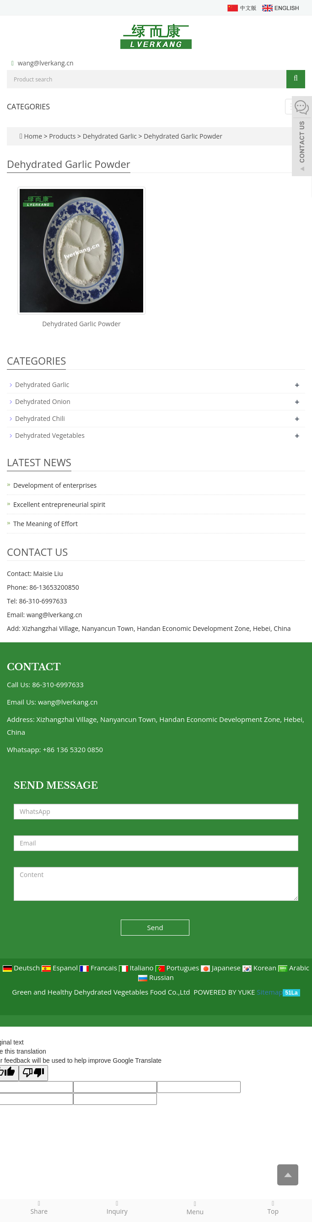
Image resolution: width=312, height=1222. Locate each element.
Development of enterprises (55, 485)
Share (39, 1207)
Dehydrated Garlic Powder (182, 136)
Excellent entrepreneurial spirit (59, 504)
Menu (195, 1208)
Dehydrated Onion (42, 401)
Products (63, 136)
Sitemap (270, 991)
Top (273, 1207)
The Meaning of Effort (45, 523)
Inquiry (117, 1207)
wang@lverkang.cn (46, 63)
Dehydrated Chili (40, 418)
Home (33, 136)
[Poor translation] (33, 1073)
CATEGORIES (28, 107)
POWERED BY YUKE (225, 991)
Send (155, 927)
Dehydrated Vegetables (50, 435)
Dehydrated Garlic (109, 136)
